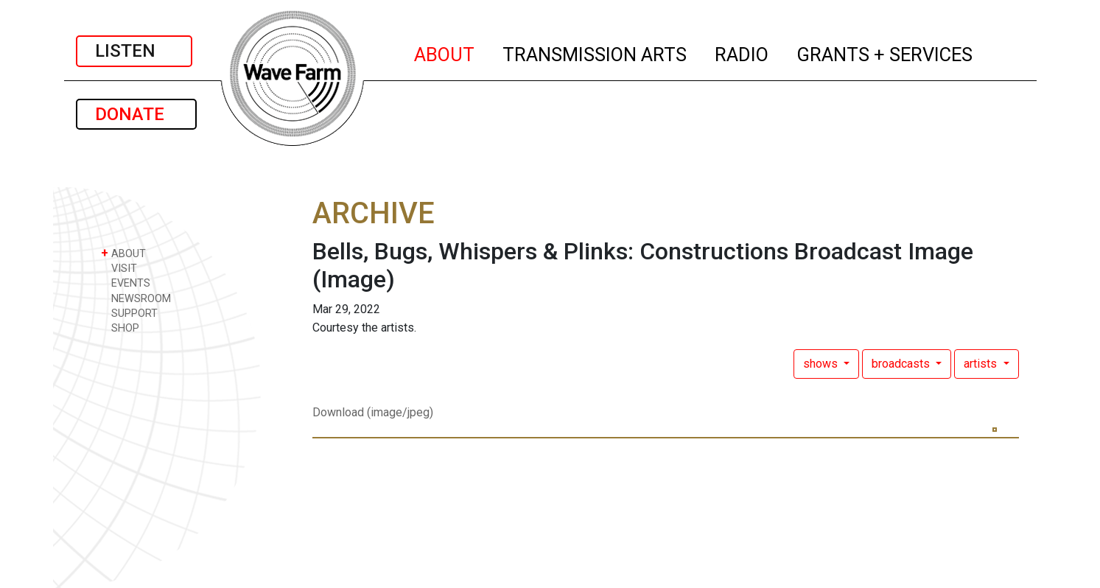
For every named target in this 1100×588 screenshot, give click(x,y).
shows (822, 364)
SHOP (120, 328)
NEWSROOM (136, 298)
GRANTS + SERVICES (885, 52)
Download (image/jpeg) (372, 412)
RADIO (742, 52)
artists (982, 364)
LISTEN (134, 51)
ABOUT (445, 52)
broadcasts (902, 364)
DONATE (136, 114)
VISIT (119, 268)
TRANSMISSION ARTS (595, 52)
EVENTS (125, 283)
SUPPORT (129, 313)
